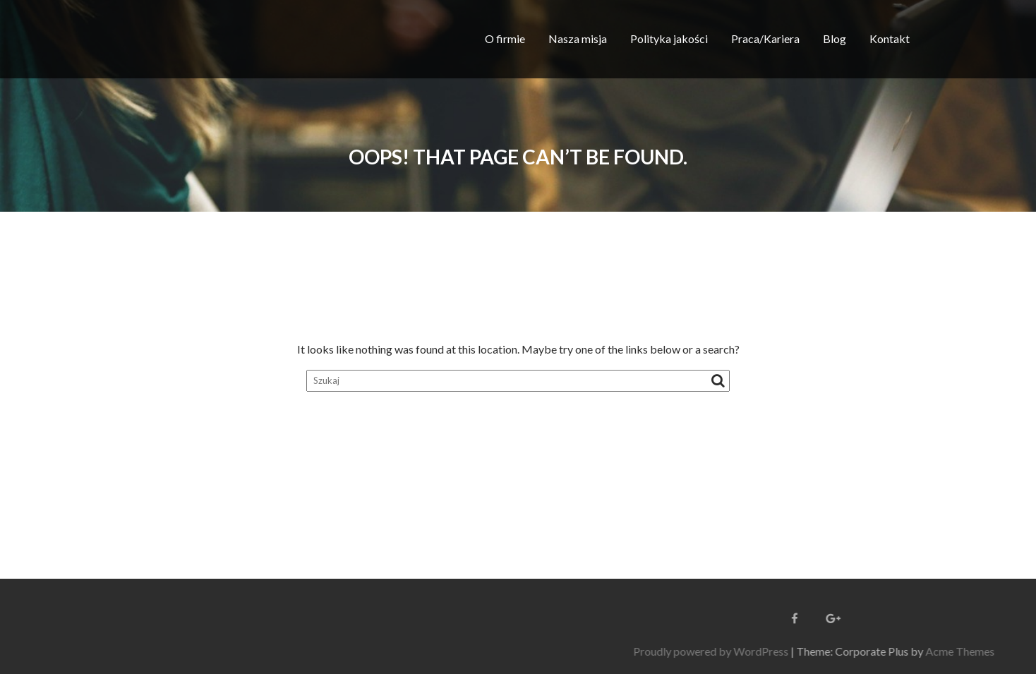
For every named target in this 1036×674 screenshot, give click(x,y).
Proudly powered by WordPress (806, 651)
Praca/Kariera (765, 38)
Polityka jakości (669, 38)
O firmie (505, 38)
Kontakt (889, 38)
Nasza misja (577, 38)
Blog (834, 38)
